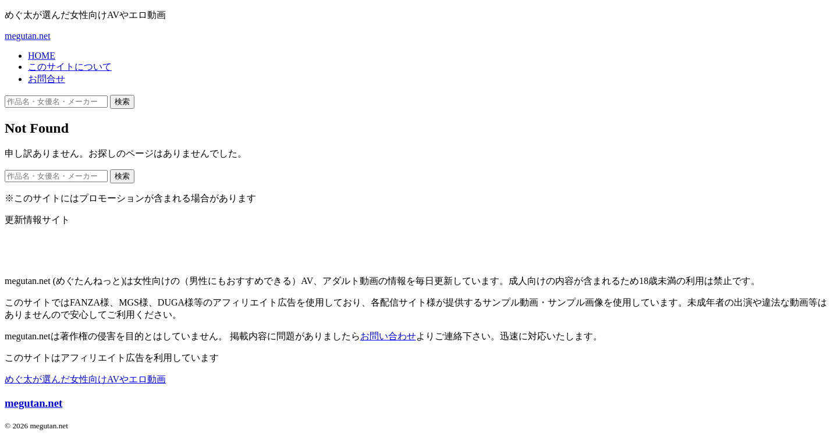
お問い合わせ (388, 336)
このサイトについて (70, 67)
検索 (122, 101)
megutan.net (28, 36)
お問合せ (46, 79)
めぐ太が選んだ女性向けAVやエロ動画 (85, 379)
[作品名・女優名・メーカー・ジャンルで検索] (56, 101)
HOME (41, 56)
